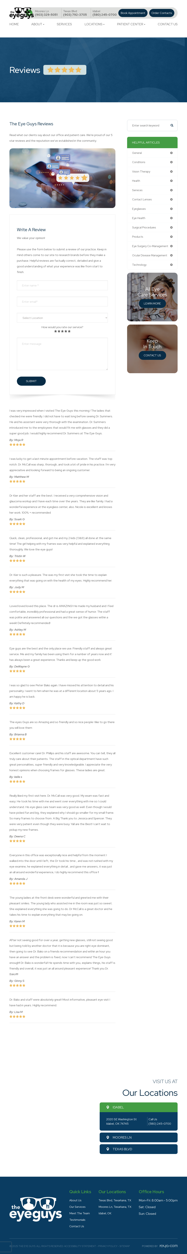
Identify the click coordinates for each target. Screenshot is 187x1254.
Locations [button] (95, 24)
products (138, 238)
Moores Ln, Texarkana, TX (115, 1207)
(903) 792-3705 (75, 13)
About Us (74, 1200)
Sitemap (124, 1246)
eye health (139, 219)
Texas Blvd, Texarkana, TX (114, 1200)
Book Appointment (133, 13)
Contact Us (168, 24)
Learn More (152, 305)
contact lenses (142, 200)
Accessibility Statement (80, 1246)
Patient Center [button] (131, 24)
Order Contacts (161, 13)
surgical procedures (144, 229)
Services (64, 24)
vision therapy (141, 172)
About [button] (37, 24)
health (136, 181)
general (137, 153)
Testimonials (76, 1220)
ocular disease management (150, 257)
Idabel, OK (103, 1213)
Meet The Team (79, 1213)
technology (139, 266)
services (137, 191)
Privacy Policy (107, 1246)
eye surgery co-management (151, 248)
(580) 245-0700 (105, 13)
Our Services (76, 1207)
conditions (139, 162)
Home (14, 24)
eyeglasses (139, 210)
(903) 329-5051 (46, 13)
